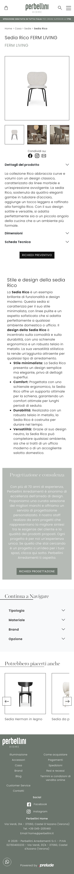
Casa (18, 28)
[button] (6, 701)
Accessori (18, 760)
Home (8, 28)
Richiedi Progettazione (37, 571)
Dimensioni (13, 233)
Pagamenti (55, 760)
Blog (19, 776)
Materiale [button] (17, 620)
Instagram (37, 812)
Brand (18, 771)
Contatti (18, 791)
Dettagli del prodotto (22, 165)
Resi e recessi (55, 771)
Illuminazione (18, 754)
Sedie (27, 28)
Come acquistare (55, 754)
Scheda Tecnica (18, 242)
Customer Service (19, 785)
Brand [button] (14, 629)
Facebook (37, 804)
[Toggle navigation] (68, 8)
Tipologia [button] (16, 610)
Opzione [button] (15, 639)
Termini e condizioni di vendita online (55, 778)
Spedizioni (55, 765)
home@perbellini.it (41, 833)
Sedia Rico (40, 28)
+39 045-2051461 (39, 828)
